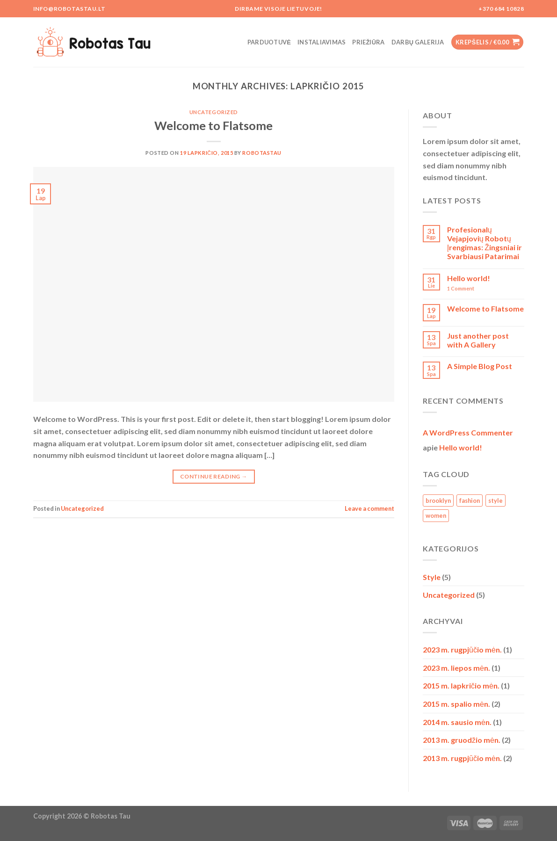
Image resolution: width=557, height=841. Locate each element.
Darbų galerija (417, 42)
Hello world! (468, 278)
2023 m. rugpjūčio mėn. (462, 649)
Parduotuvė (269, 42)
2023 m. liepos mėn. (456, 667)
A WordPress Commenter (468, 432)
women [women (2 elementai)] (436, 515)
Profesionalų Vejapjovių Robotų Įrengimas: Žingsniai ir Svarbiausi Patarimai (484, 243)
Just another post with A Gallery (478, 340)
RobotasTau (262, 153)
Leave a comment (369, 508)
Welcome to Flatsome (213, 125)
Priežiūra (368, 42)
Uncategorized (213, 112)
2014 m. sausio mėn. (457, 722)
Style (432, 577)
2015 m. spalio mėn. (456, 703)
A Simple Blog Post (479, 366)
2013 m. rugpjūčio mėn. (462, 758)
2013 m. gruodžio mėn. (461, 739)
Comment (460, 288)
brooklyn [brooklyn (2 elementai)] (438, 500)
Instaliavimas (321, 42)
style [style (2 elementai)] (495, 500)
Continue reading (213, 476)
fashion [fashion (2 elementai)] (469, 500)
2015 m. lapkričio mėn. (461, 685)
